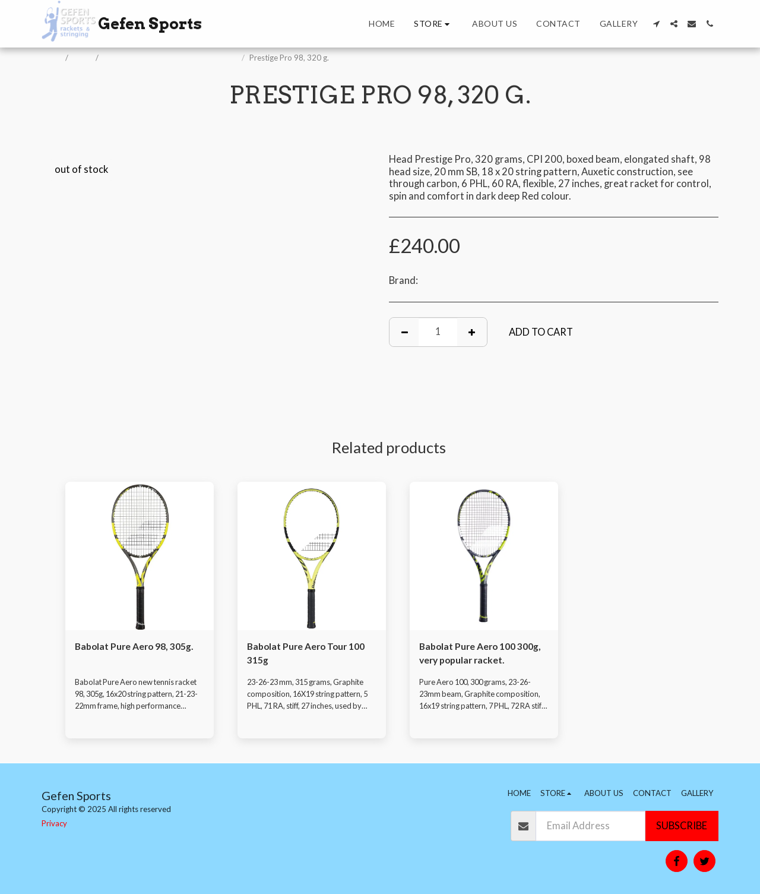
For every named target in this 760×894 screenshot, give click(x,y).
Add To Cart (541, 332)
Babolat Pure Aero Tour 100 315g (309, 654)
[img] (139, 556)
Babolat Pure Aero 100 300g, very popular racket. (478, 654)
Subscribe (681, 826)
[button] (656, 24)
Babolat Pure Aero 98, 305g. (138, 647)
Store (83, 57)
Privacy (54, 823)
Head (432, 280)
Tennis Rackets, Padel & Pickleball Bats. (171, 57)
